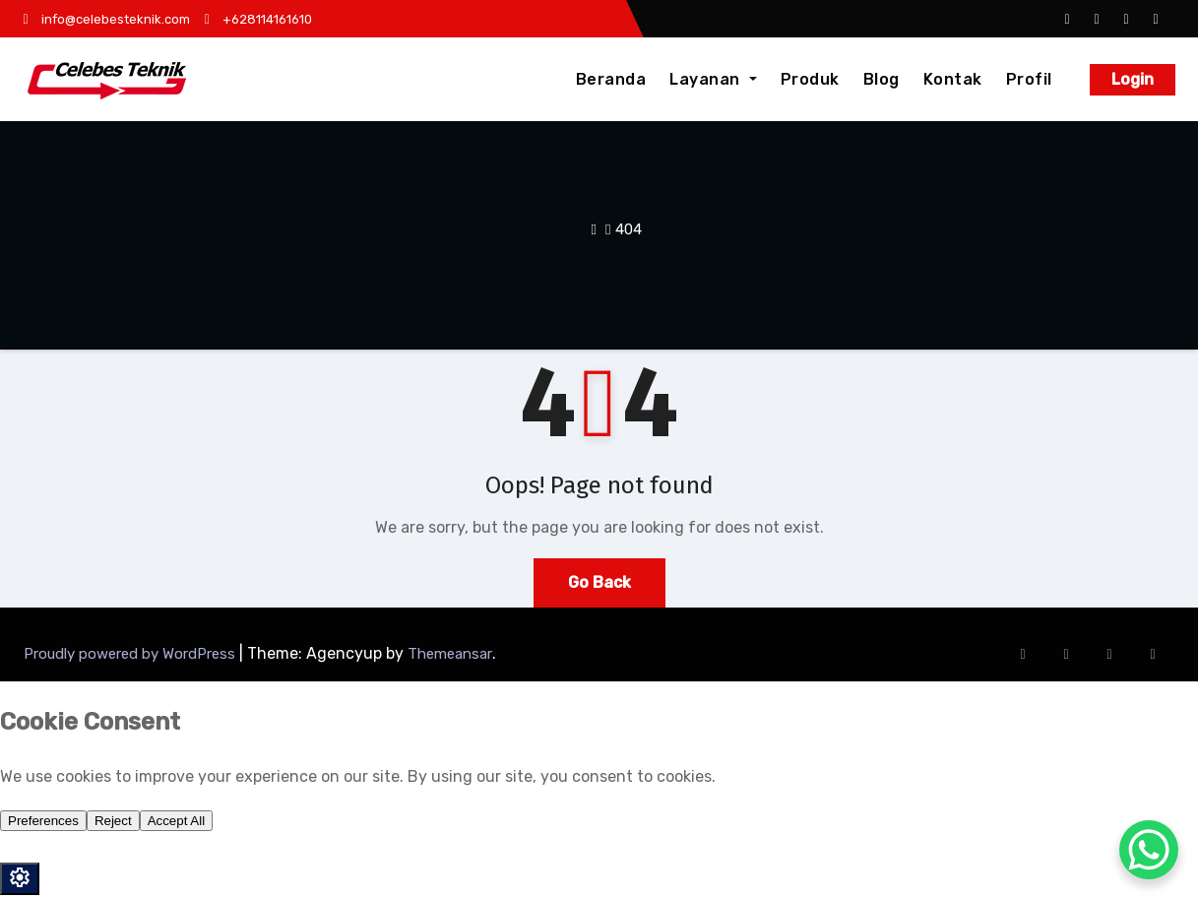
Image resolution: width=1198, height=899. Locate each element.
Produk (810, 79)
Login (1132, 79)
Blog (881, 79)
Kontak (952, 79)
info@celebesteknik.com (107, 19)
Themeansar (450, 654)
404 (628, 229)
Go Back (599, 582)
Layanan (712, 79)
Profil (1029, 79)
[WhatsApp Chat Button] (1148, 849)
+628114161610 (258, 19)
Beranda (611, 79)
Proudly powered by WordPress (131, 654)
